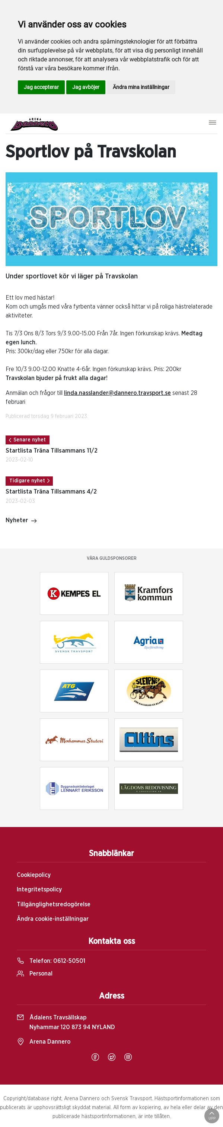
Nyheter (21, 521)
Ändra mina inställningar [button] (141, 87)
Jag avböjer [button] (85, 87)
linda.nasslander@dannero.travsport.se (117, 393)
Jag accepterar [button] (41, 87)
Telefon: (51, 961)
